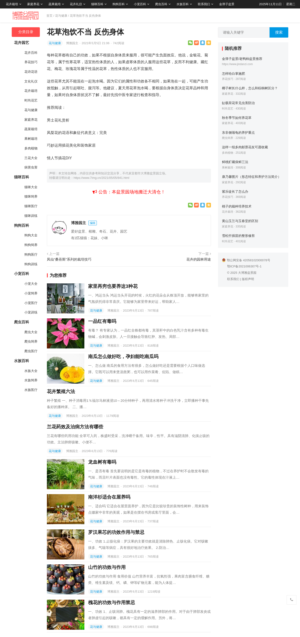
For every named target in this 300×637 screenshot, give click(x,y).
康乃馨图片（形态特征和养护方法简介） (251, 177)
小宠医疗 (31, 303)
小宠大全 (31, 283)
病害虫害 (31, 167)
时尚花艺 (31, 100)
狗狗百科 (118, 4)
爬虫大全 (31, 332)
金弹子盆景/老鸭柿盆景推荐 (242, 59)
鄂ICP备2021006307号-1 (244, 266)
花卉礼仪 (76, 4)
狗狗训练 (31, 264)
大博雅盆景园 (247, 272)
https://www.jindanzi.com (237, 64)
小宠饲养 (31, 293)
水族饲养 (31, 380)
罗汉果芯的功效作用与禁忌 (116, 532)
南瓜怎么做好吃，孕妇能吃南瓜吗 (123, 356)
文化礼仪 (31, 81)
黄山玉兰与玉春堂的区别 (240, 221)
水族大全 (31, 371)
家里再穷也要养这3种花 (113, 286)
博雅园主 (72, 43)
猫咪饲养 (31, 196)
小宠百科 (140, 4)
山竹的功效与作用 (107, 567)
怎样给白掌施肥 (233, 73)
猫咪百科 (97, 4)
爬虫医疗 (31, 351)
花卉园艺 (21, 43)
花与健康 (61, 15)
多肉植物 (31, 148)
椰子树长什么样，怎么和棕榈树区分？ (250, 88)
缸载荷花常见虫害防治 (238, 103)
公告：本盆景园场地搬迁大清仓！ (129, 191)
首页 (49, 15)
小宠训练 (31, 312)
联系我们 (204, 4)
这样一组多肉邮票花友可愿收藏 (245, 147)
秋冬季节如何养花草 (236, 118)
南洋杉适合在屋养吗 (109, 497)
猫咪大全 (31, 187)
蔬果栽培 (55, 4)
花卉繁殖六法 (61, 391)
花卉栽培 (12, 4)
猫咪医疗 (31, 206)
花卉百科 (31, 53)
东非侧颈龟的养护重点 (238, 132)
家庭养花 (33, 4)
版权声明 (248, 279)
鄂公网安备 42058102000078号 (246, 260)
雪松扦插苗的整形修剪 (238, 236)
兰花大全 (31, 158)
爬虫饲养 (31, 341)
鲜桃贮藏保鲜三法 (235, 162)
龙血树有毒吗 (102, 462)
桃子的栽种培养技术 (236, 206)
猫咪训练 (31, 216)
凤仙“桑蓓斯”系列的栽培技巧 (69, 259)
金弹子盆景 (226, 4)
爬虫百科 (161, 4)
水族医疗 (31, 390)
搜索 (279, 32)
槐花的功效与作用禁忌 (111, 602)
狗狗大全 (31, 235)
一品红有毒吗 (102, 321)
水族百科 (182, 4)
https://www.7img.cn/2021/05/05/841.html (101, 178)
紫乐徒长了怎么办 (235, 191)
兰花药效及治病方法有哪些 (75, 426)
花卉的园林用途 (198, 259)
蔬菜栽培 (31, 129)
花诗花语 (31, 72)
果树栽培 (31, 139)
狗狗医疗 (31, 254)
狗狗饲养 (31, 245)
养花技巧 (31, 62)
